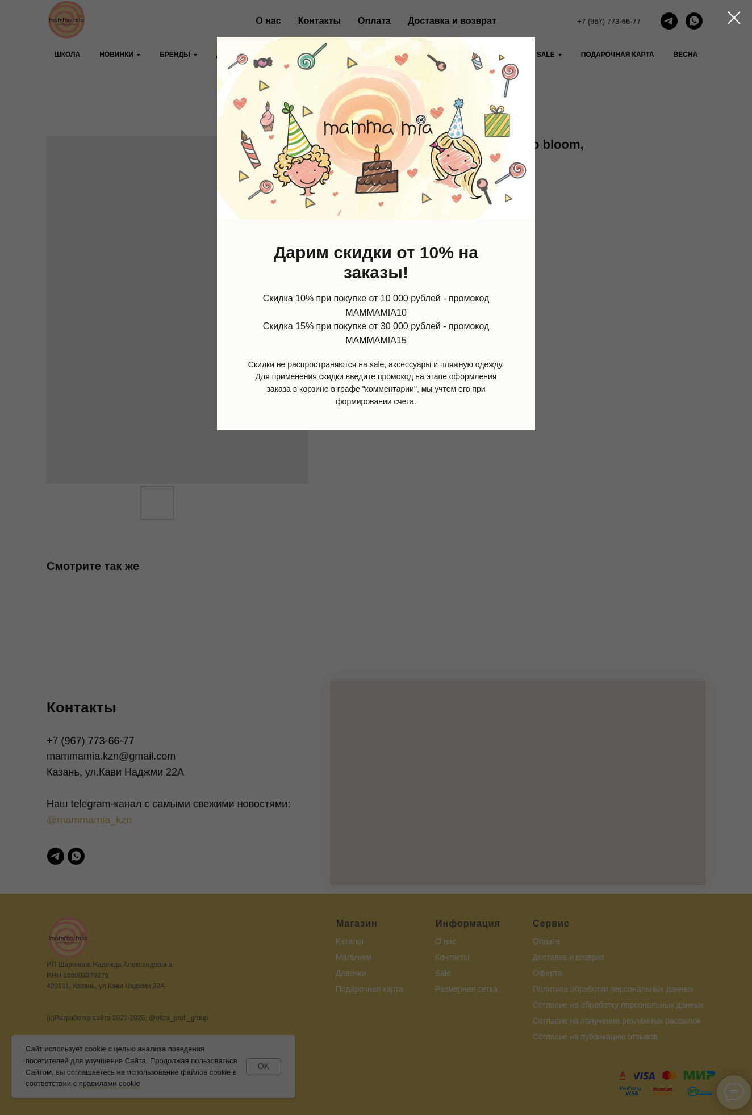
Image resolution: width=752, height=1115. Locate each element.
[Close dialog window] (734, 18)
